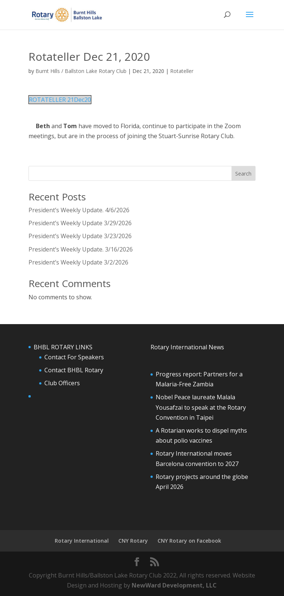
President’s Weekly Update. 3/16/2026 (80, 249)
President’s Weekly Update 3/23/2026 (80, 236)
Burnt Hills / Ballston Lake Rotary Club (81, 70)
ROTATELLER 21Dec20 (60, 100)
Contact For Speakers (74, 357)
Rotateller (181, 70)
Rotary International (82, 540)
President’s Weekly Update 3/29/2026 (80, 223)
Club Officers (62, 383)
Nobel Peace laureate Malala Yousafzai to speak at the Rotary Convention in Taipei (201, 407)
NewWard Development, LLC (174, 585)
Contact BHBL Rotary (73, 370)
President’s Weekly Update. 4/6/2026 (78, 210)
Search (243, 173)
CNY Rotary (133, 540)
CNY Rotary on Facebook (189, 540)
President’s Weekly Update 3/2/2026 (78, 262)
